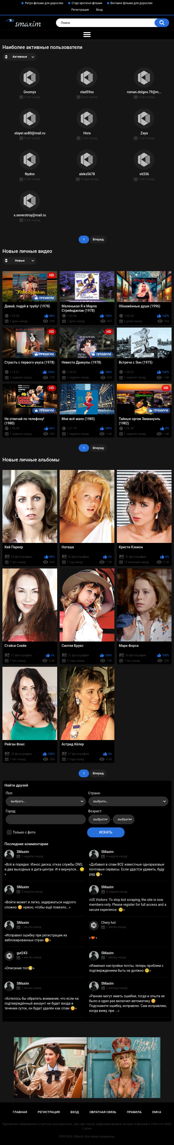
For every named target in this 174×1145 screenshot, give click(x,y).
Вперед (98, 239)
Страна (94, 793)
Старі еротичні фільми (87, 3)
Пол (9, 793)
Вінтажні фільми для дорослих (131, 3)
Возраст (94, 811)
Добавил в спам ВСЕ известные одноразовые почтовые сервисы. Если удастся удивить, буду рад (127, 869)
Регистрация (80, 9)
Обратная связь (103, 1112)
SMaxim (23, 852)
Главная (20, 1112)
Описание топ (19, 968)
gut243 (22, 953)
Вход (99, 9)
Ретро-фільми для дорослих (44, 3)
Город (10, 811)
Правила (134, 1112)
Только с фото (24, 832)
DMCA (156, 1112)
